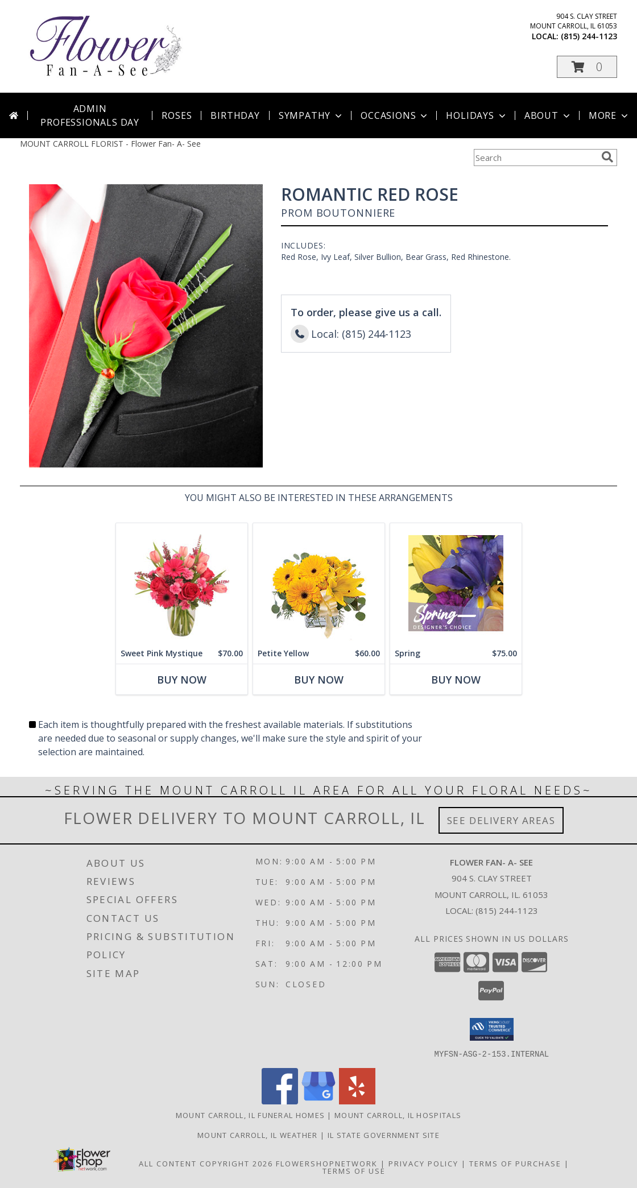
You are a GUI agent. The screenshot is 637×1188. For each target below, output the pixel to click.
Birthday (234, 115)
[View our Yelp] (357, 1100)
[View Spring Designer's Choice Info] (456, 583)
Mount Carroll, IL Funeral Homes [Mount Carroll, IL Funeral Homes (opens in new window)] (250, 1115)
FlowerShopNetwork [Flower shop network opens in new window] (327, 1163)
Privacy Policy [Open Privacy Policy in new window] (423, 1163)
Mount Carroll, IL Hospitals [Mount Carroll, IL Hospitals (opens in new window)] (397, 1115)
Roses (177, 115)
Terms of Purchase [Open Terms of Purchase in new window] (515, 1163)
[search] (607, 157)
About (548, 115)
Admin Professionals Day (89, 115)
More (609, 115)
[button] (587, 67)
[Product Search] (535, 157)
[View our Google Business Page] (318, 1100)
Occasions (395, 115)
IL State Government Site (384, 1134)
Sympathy (311, 115)
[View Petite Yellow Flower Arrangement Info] (318, 583)
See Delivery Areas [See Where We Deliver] (501, 820)
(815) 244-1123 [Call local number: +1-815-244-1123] (589, 36)
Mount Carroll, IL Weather (257, 1134)
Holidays (476, 115)
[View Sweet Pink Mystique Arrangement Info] (181, 583)
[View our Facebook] (280, 1100)
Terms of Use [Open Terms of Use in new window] (354, 1170)
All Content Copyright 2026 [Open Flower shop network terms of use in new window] (206, 1163)
